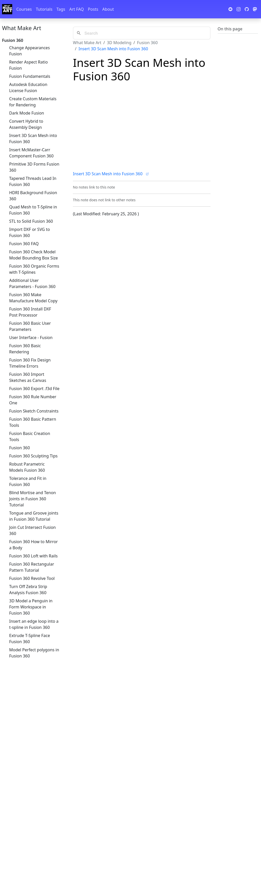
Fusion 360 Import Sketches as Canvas (27, 377)
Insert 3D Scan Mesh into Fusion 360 (33, 138)
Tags (61, 9)
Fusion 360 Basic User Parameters (30, 326)
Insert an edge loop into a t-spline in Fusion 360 (34, 624)
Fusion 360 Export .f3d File (34, 388)
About (108, 9)
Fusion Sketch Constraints (33, 411)
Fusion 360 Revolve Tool (32, 578)
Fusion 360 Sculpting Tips (33, 456)
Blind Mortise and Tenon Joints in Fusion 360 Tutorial (32, 499)
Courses (24, 9)
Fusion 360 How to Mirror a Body (33, 545)
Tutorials (44, 9)
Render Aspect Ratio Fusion (28, 65)
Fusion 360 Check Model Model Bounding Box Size (33, 255)
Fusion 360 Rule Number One (32, 400)
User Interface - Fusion (31, 337)
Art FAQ (76, 9)
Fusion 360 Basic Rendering (25, 349)
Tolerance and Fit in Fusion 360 (27, 481)
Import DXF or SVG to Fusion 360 (29, 232)
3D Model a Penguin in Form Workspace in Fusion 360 (31, 607)
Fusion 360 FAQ (24, 243)
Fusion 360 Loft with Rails (33, 556)
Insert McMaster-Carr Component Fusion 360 (31, 153)
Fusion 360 (19, 448)
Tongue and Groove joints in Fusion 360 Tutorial (33, 516)
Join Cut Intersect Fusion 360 (32, 530)
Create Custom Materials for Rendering (32, 102)
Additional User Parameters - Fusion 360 (32, 283)
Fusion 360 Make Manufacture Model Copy (33, 298)
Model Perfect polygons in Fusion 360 (34, 653)
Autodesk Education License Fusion (28, 87)
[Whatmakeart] (7, 9)
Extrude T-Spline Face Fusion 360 (29, 638)
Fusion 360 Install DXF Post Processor (30, 312)
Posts (93, 9)
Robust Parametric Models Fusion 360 (27, 467)
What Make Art (21, 28)
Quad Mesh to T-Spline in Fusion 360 (33, 210)
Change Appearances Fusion (29, 51)
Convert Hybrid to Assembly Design (26, 124)
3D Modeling (119, 42)
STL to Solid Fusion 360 (31, 221)
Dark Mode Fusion (26, 113)
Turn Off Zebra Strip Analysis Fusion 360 (28, 589)
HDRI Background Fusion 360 (33, 196)
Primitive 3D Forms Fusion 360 (34, 167)
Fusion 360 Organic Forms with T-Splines (34, 269)
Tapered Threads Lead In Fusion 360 (32, 181)
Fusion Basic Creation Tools (29, 436)
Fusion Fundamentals (29, 76)
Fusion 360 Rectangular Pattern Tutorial (31, 567)
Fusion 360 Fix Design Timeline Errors (30, 363)
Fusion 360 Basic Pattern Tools (32, 422)
